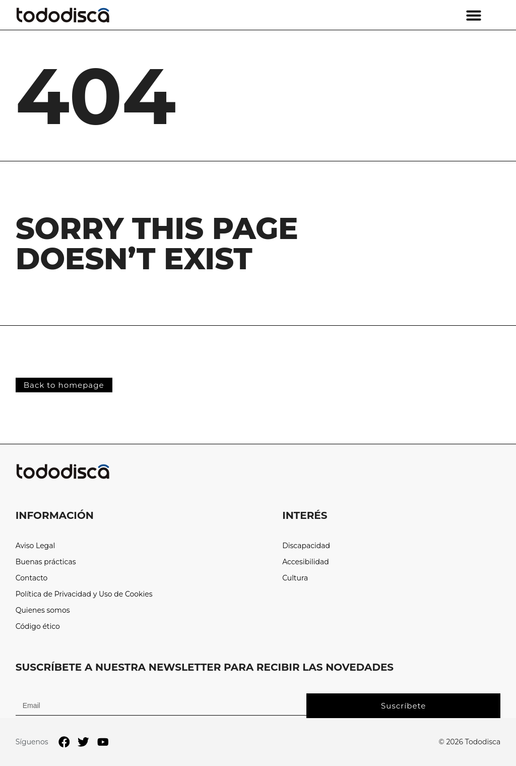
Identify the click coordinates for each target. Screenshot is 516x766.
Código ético (38, 626)
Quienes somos (43, 610)
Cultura (295, 578)
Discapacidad (306, 546)
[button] (474, 15)
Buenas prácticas (46, 562)
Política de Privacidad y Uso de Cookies (84, 594)
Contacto (32, 578)
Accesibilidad (305, 562)
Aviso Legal (35, 546)
